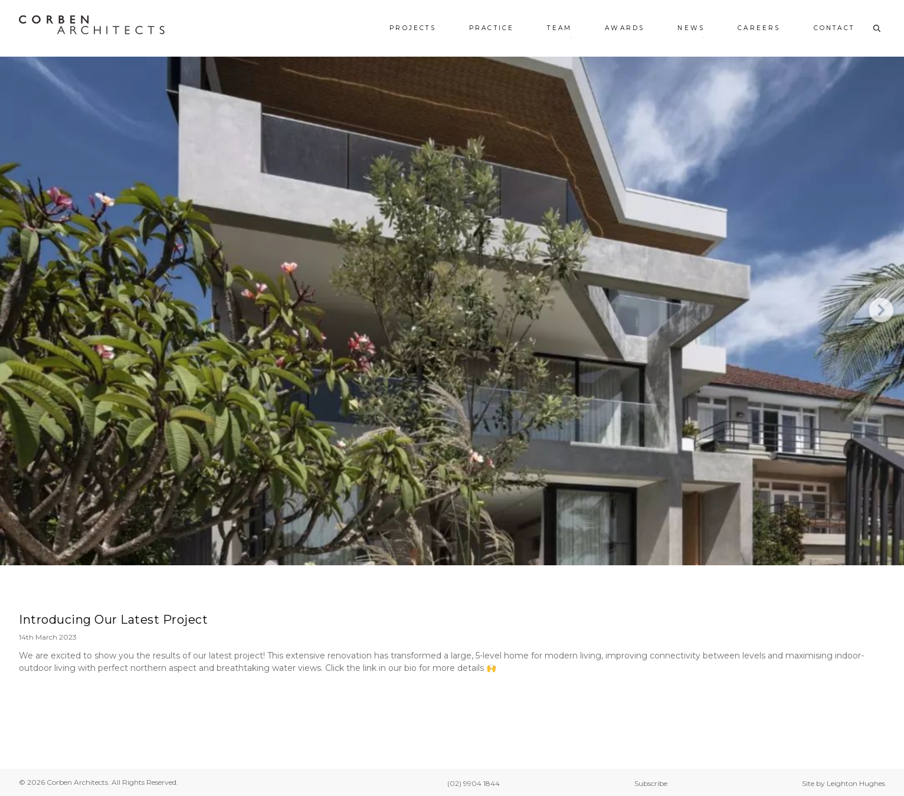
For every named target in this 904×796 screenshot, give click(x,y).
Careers (759, 28)
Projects (412, 28)
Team (559, 28)
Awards (624, 28)
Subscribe (650, 783)
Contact (834, 28)
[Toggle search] (877, 28)
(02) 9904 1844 (473, 783)
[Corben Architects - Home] (92, 24)
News (691, 28)
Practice (492, 28)
